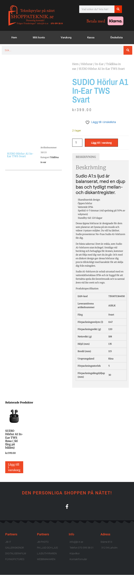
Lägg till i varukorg (101, 143)
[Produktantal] (77, 143)
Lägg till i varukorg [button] (14, 467)
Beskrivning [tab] (86, 157)
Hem (14, 37)
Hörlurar (87, 64)
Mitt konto (39, 37)
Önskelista (116, 37)
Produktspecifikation (87, 288)
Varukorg (66, 37)
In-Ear (99, 64)
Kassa (90, 37)
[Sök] (118, 9)
